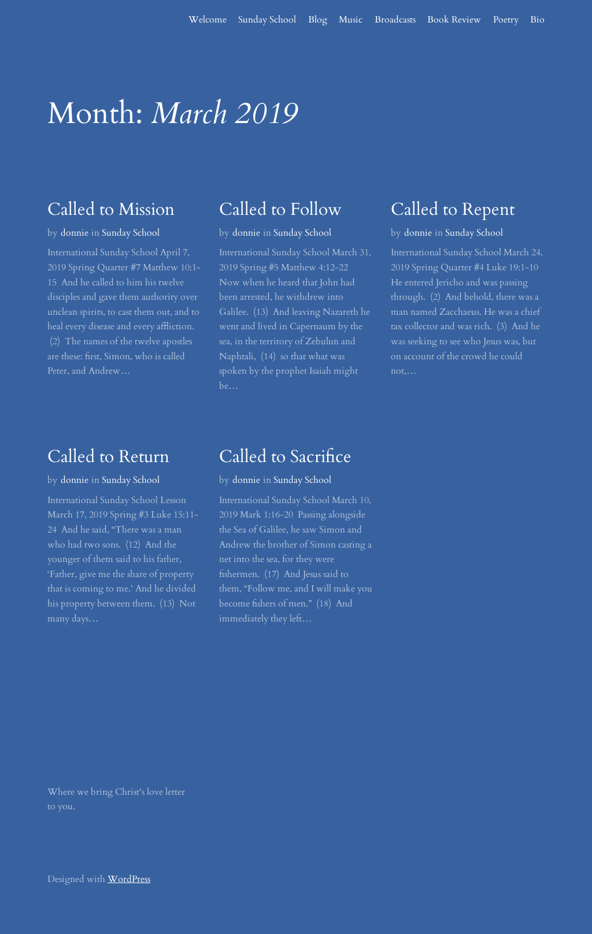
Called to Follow (280, 209)
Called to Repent (453, 209)
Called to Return (108, 456)
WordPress (129, 879)
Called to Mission (111, 209)
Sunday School (131, 232)
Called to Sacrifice (285, 456)
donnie (74, 232)
